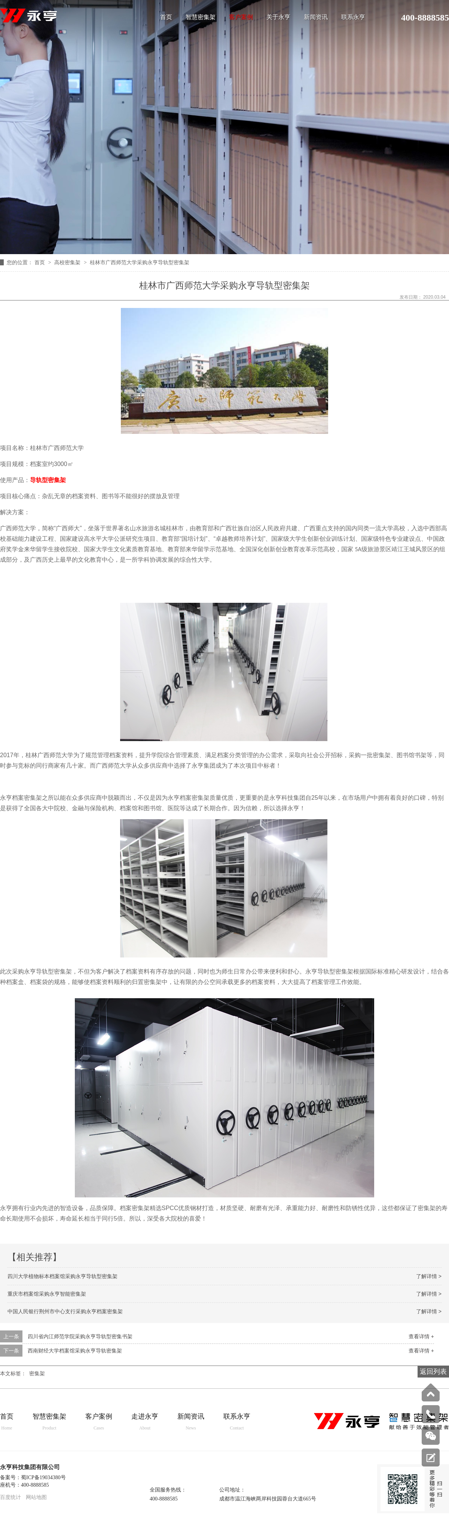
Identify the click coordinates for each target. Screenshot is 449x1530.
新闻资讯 (316, 17)
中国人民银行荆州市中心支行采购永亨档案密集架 (65, 1311)
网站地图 (36, 1497)
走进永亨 (144, 1422)
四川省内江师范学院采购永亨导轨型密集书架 (80, 1336)
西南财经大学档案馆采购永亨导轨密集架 (75, 1351)
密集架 (37, 1373)
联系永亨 (353, 17)
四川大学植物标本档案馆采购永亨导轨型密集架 (62, 1276)
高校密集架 (68, 262)
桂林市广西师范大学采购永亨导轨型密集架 (139, 262)
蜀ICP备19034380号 (43, 1477)
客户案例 (241, 17)
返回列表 (433, 1371)
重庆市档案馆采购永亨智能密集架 (46, 1294)
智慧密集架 (201, 17)
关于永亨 (278, 17)
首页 (166, 17)
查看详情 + (421, 1336)
